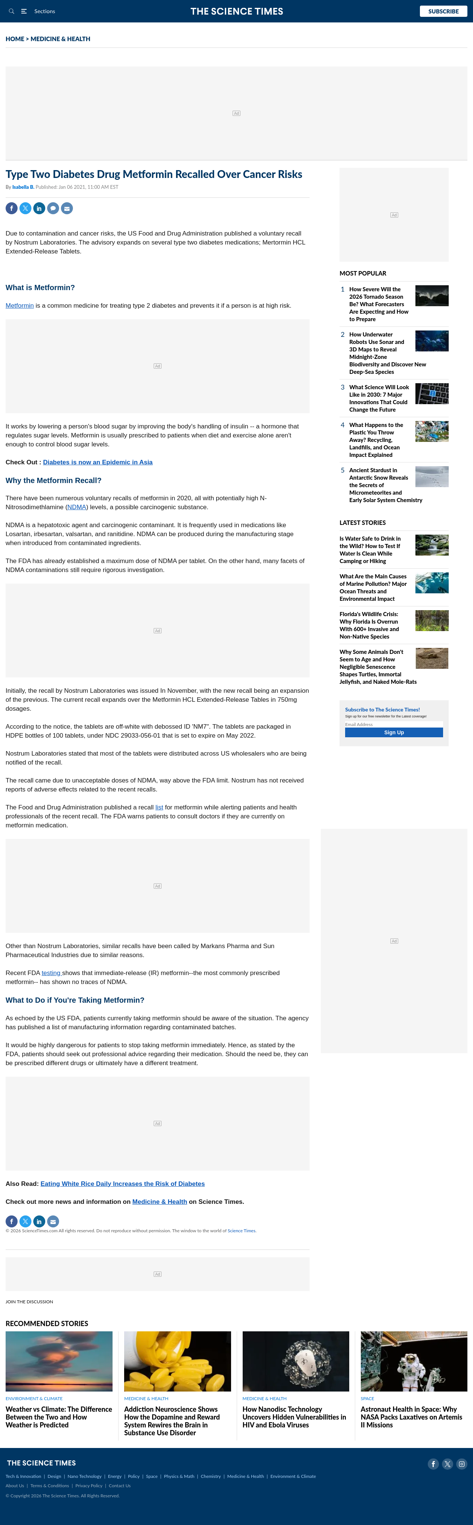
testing (52, 973)
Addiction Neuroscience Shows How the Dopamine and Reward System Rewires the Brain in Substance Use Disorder (172, 1421)
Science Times (241, 1230)
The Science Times (236, 11)
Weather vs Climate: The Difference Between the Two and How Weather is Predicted (59, 1417)
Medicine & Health (159, 1201)
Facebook (12, 208)
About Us (15, 1485)
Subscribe (444, 11)
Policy (133, 1476)
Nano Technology (85, 1476)
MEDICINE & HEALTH (60, 38)
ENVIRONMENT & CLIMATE (34, 1398)
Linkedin (39, 208)
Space (152, 1476)
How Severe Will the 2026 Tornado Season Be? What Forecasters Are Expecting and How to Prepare (378, 304)
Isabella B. (24, 187)
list (159, 807)
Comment (53, 208)
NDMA (76, 507)
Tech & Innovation (23, 1476)
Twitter (25, 208)
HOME (15, 38)
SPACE (367, 1398)
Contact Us (119, 1485)
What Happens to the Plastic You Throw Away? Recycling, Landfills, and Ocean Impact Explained (376, 439)
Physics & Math (179, 1476)
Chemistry (211, 1476)
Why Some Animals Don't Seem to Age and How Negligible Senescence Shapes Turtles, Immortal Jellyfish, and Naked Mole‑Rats (378, 666)
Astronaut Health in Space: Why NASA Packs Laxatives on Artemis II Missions (412, 1417)
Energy (115, 1476)
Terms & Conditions (49, 1485)
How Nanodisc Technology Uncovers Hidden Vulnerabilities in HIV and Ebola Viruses (294, 1417)
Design (54, 1476)
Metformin (20, 305)
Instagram (461, 1464)
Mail (67, 208)
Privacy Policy (89, 1485)
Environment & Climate (293, 1476)
